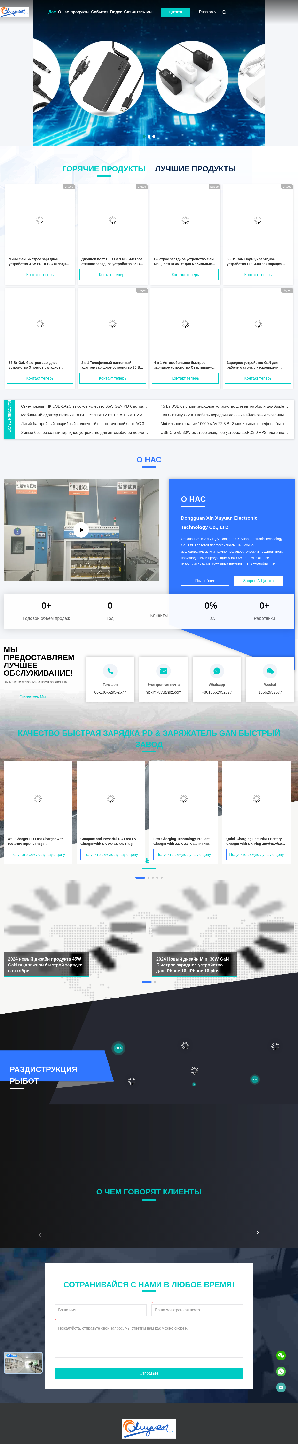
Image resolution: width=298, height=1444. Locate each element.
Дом (52, 12)
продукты (80, 12)
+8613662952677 (217, 692)
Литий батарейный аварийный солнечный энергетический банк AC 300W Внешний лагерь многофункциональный (85, 424)
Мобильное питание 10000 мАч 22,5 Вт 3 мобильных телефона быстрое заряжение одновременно (225, 424)
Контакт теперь (40, 275)
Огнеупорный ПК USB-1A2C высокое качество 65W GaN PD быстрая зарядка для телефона (85, 406)
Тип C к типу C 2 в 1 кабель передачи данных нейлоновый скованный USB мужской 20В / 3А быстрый (225, 415)
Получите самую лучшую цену (37, 854)
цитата (175, 12)
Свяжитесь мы (138, 12)
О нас (63, 12)
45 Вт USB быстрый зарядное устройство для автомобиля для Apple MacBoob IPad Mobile (225, 406)
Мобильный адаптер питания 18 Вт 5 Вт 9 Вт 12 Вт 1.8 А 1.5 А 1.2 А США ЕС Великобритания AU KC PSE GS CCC (85, 415)
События (100, 12)
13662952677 (270, 692)
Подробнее (205, 581)
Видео (116, 12)
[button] (40, 1235)
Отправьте (149, 1373)
